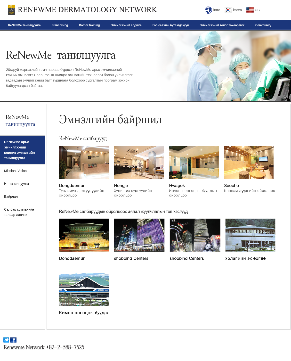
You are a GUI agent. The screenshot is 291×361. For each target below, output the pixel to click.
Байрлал (11, 196)
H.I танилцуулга (16, 184)
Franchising (60, 25)
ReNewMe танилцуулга (24, 25)
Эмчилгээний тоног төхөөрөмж (222, 25)
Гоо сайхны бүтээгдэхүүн (171, 25)
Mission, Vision (15, 171)
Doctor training (89, 25)
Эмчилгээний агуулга (126, 25)
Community (263, 25)
